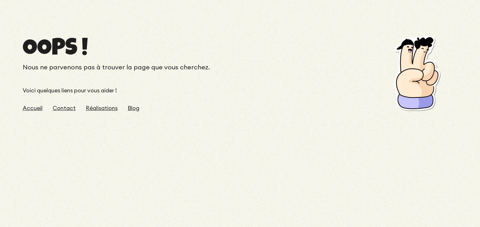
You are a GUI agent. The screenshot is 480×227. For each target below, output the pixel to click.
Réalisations (102, 108)
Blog (133, 108)
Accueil (33, 108)
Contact (64, 108)
